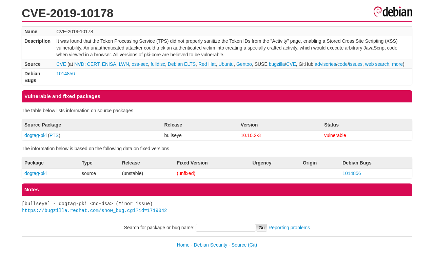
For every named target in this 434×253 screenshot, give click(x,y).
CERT (93, 64)
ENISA (109, 64)
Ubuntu (226, 64)
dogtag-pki (35, 135)
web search (377, 64)
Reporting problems (289, 227)
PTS (54, 135)
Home (183, 245)
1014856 (65, 73)
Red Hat (207, 64)
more (397, 64)
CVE (61, 64)
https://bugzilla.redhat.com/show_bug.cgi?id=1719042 (94, 210)
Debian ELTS (182, 64)
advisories (325, 64)
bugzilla (277, 64)
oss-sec (140, 64)
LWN (124, 64)
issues (355, 64)
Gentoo (244, 64)
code (342, 64)
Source (239, 245)
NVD (79, 64)
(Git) (252, 245)
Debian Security (211, 245)
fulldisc (158, 64)
